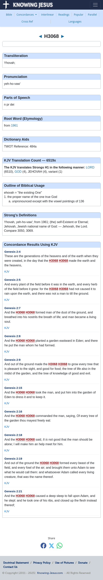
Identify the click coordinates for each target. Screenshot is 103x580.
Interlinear (47, 14)
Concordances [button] (25, 14)
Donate (82, 562)
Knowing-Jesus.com (50, 572)
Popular (78, 14)
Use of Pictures (64, 562)
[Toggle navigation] (95, 5)
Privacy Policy (42, 562)
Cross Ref (27, 21)
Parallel (92, 14)
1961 (14, 125)
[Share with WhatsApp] (59, 545)
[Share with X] (51, 545)
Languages (75, 21)
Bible (9, 14)
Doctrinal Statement (16, 562)
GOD (18, 171)
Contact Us (10, 566)
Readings (63, 14)
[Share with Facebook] (43, 545)
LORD (90, 167)
